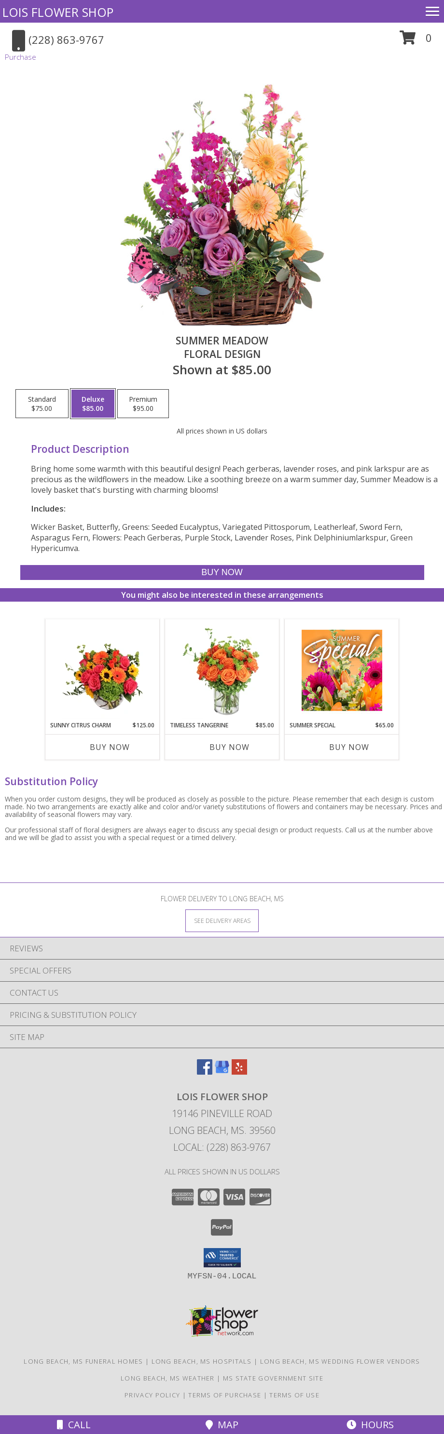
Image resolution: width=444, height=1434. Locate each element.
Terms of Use (294, 1395)
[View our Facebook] (204, 1071)
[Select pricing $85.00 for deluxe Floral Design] (92, 404)
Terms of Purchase (224, 1395)
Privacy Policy (152, 1395)
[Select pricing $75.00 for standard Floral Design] (42, 404)
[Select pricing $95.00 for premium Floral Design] (143, 404)
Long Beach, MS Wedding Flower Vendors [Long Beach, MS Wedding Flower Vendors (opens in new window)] (340, 1361)
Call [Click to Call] (74, 1424)
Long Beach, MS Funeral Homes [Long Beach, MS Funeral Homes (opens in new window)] (83, 1361)
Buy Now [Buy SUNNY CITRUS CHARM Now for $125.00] (110, 747)
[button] (416, 41)
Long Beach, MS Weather (168, 1378)
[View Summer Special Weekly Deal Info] (342, 670)
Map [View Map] (222, 1424)
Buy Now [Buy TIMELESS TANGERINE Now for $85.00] (229, 747)
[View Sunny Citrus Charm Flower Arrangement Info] (102, 670)
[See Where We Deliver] (222, 920)
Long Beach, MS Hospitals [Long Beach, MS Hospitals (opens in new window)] (202, 1361)
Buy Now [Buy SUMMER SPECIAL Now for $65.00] (349, 747)
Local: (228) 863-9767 (222, 1147)
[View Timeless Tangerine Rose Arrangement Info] (222, 670)
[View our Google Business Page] (222, 1071)
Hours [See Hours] (370, 1424)
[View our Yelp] (239, 1071)
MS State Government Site (273, 1378)
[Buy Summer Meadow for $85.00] (222, 572)
